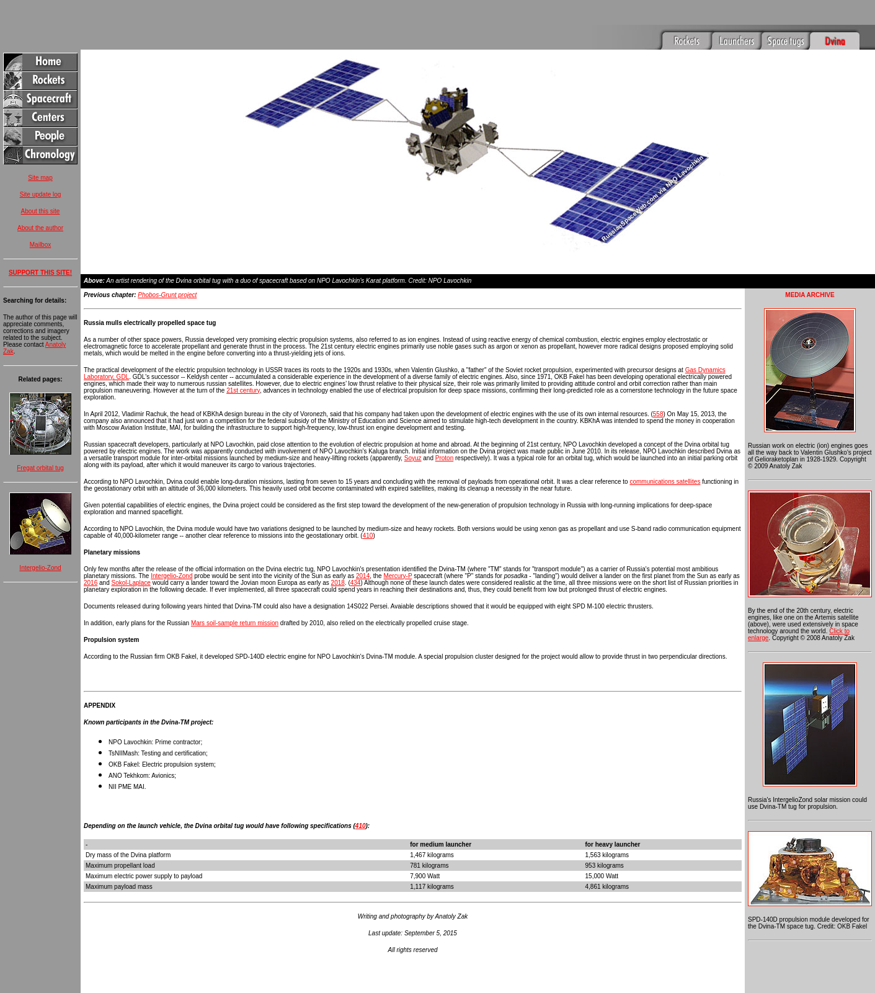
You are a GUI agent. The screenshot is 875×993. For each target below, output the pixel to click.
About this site (40, 211)
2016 (90, 564)
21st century (243, 372)
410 (368, 517)
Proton (444, 440)
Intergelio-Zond (40, 567)
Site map (40, 177)
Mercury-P (397, 557)
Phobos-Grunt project (167, 277)
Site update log (40, 194)
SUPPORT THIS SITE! (40, 272)
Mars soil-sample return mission (234, 605)
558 (658, 396)
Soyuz (413, 440)
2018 (338, 564)
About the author (40, 228)
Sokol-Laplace (131, 564)
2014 (363, 557)
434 (355, 564)
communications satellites (664, 463)
